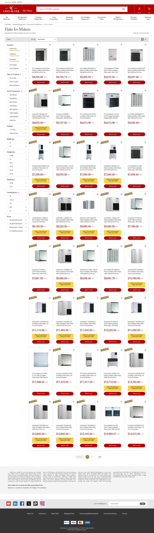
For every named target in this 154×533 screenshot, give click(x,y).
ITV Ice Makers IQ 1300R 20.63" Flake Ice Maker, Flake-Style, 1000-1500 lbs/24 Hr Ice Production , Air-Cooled (111, 70)
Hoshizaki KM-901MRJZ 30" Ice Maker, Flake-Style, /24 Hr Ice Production (40, 168)
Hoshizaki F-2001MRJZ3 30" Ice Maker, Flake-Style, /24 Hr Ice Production (64, 427)
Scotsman (13, 54)
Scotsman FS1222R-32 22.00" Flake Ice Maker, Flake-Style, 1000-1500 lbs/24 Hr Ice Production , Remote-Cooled (135, 220)
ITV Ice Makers (14, 68)
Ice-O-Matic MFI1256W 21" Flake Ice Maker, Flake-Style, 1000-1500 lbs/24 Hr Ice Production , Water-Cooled (112, 272)
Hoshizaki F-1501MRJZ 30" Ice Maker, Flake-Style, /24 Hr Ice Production (40, 323)
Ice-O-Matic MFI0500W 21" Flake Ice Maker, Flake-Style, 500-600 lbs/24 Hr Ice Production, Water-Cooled (88, 70)
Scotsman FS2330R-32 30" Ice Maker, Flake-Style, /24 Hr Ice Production (136, 427)
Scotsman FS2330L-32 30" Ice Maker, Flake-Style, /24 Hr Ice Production (64, 375)
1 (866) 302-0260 (41, 129)
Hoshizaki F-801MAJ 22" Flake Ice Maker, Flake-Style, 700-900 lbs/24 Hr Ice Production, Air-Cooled (40, 116)
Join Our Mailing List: (100, 503)
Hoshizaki (13, 59)
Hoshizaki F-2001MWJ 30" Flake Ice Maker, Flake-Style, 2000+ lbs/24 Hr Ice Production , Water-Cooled (40, 427)
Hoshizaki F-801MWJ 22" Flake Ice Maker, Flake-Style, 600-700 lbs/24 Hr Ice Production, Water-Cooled (112, 168)
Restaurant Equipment (19, 24)
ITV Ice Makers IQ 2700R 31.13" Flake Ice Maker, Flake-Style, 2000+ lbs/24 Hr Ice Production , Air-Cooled (40, 375)
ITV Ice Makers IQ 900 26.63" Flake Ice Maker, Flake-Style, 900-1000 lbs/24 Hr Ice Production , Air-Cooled (136, 70)
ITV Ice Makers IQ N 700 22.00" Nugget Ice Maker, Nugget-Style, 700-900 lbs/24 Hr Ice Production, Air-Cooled (111, 116)
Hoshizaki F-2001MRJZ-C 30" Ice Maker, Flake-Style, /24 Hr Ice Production (88, 427)
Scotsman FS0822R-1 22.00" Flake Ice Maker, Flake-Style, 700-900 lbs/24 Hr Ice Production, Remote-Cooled (64, 116)
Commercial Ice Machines (34, 24)
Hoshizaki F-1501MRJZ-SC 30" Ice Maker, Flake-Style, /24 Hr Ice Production (136, 323)
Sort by (33, 39)
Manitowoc (13, 48)
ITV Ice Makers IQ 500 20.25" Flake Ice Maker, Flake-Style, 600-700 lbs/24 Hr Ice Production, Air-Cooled (64, 70)
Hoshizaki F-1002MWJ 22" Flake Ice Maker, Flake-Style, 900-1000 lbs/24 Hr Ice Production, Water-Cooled (64, 272)
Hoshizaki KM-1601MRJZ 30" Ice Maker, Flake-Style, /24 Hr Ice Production (136, 271)
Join (142, 504)
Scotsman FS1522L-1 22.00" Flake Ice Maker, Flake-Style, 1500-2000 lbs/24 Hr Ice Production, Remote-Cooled (88, 272)
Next (99, 457)
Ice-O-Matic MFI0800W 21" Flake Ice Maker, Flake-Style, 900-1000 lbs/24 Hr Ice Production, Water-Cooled (136, 116)
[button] (13, 2)
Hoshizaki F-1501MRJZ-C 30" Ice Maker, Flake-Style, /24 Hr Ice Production (88, 323)
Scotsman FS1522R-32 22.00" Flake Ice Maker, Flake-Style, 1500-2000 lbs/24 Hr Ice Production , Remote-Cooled (111, 323)
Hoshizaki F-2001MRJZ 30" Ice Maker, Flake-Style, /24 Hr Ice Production (136, 375)
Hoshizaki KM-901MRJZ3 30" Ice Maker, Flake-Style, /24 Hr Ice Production (88, 168)
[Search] (81, 9)
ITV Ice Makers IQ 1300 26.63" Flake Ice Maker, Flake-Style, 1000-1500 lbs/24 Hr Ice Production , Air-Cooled (135, 168)
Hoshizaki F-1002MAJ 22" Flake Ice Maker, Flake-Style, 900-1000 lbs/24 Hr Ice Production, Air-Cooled (64, 220)
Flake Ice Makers (48, 24)
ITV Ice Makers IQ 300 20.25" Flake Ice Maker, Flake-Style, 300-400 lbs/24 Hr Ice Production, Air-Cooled (41, 70)
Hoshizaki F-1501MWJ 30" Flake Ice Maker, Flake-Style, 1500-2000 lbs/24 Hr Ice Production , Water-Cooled (64, 323)
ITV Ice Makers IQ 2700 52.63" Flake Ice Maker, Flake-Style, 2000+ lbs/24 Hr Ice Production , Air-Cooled (112, 427)
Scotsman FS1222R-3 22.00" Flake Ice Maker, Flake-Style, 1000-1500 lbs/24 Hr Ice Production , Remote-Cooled (40, 272)
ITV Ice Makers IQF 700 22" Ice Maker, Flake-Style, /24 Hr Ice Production (88, 116)
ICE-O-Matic (13, 65)
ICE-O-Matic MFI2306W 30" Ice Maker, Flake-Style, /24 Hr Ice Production (88, 375)
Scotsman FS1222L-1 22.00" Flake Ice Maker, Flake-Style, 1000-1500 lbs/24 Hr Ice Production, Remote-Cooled (64, 168)
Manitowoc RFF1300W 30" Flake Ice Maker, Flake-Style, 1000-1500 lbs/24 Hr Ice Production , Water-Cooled (88, 220)
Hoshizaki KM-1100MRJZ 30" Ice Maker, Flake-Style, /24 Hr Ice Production (40, 220)
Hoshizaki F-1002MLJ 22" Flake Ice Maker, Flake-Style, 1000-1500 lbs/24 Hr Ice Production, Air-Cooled (112, 220)
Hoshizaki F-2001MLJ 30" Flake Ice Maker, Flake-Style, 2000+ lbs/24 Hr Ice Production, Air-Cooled (112, 375)
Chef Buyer (8, 24)
